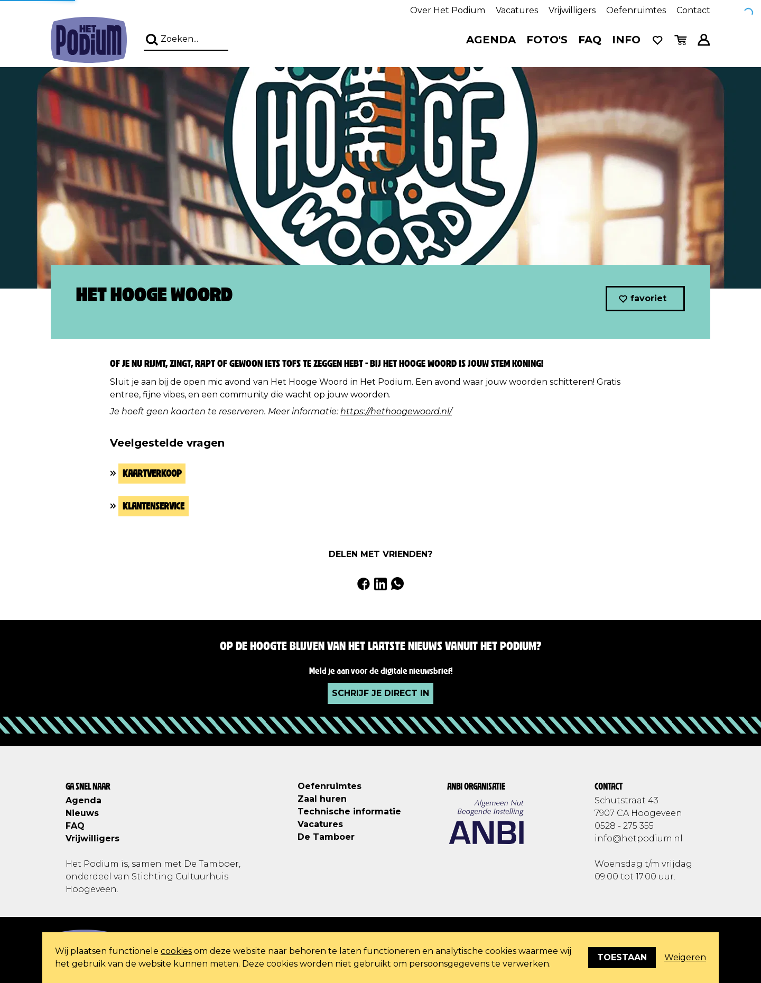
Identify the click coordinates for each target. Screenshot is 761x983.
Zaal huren (322, 799)
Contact (693, 10)
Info (626, 39)
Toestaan (622, 957)
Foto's (547, 39)
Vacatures (517, 10)
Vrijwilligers (572, 10)
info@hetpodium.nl (639, 838)
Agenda (491, 39)
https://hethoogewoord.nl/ (396, 411)
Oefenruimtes (636, 10)
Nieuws (82, 813)
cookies (176, 951)
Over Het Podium (447, 10)
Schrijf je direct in (380, 693)
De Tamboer (326, 837)
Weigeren (685, 957)
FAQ (589, 39)
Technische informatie (349, 811)
